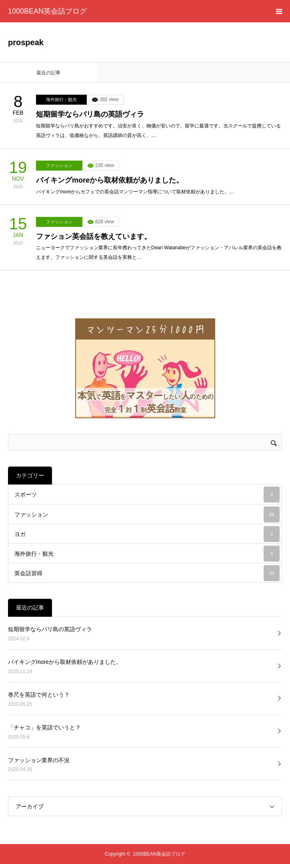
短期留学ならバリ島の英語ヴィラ (90, 114)
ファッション (59, 165)
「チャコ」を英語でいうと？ (44, 727)
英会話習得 (147, 573)
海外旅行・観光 (61, 99)
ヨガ (147, 534)
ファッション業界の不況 (39, 760)
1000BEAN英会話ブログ (47, 11)
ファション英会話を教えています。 (93, 236)
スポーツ (147, 495)
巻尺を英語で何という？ (39, 694)
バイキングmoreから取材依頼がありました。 (109, 180)
